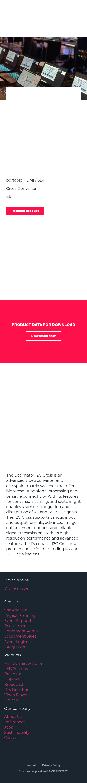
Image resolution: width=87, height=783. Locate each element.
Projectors (13, 653)
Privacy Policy (51, 744)
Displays (12, 658)
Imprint (31, 744)
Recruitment (16, 605)
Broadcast (13, 664)
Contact (11, 717)
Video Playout (17, 674)
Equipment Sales (20, 616)
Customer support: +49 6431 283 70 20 (43, 750)
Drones (11, 679)
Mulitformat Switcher (24, 643)
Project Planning (20, 595)
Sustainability (16, 712)
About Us (13, 696)
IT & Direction (16, 669)
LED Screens (16, 648)
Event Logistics (18, 621)
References (14, 701)
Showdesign (15, 589)
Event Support (17, 600)
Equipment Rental (21, 610)
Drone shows (16, 568)
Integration (14, 626)
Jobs (8, 706)
